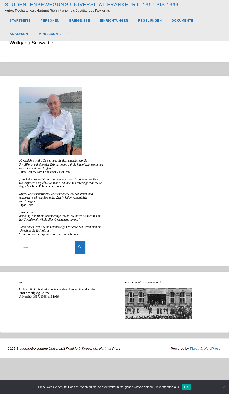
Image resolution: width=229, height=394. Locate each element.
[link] (67, 34)
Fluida (194, 348)
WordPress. (212, 348)
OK (186, 387)
